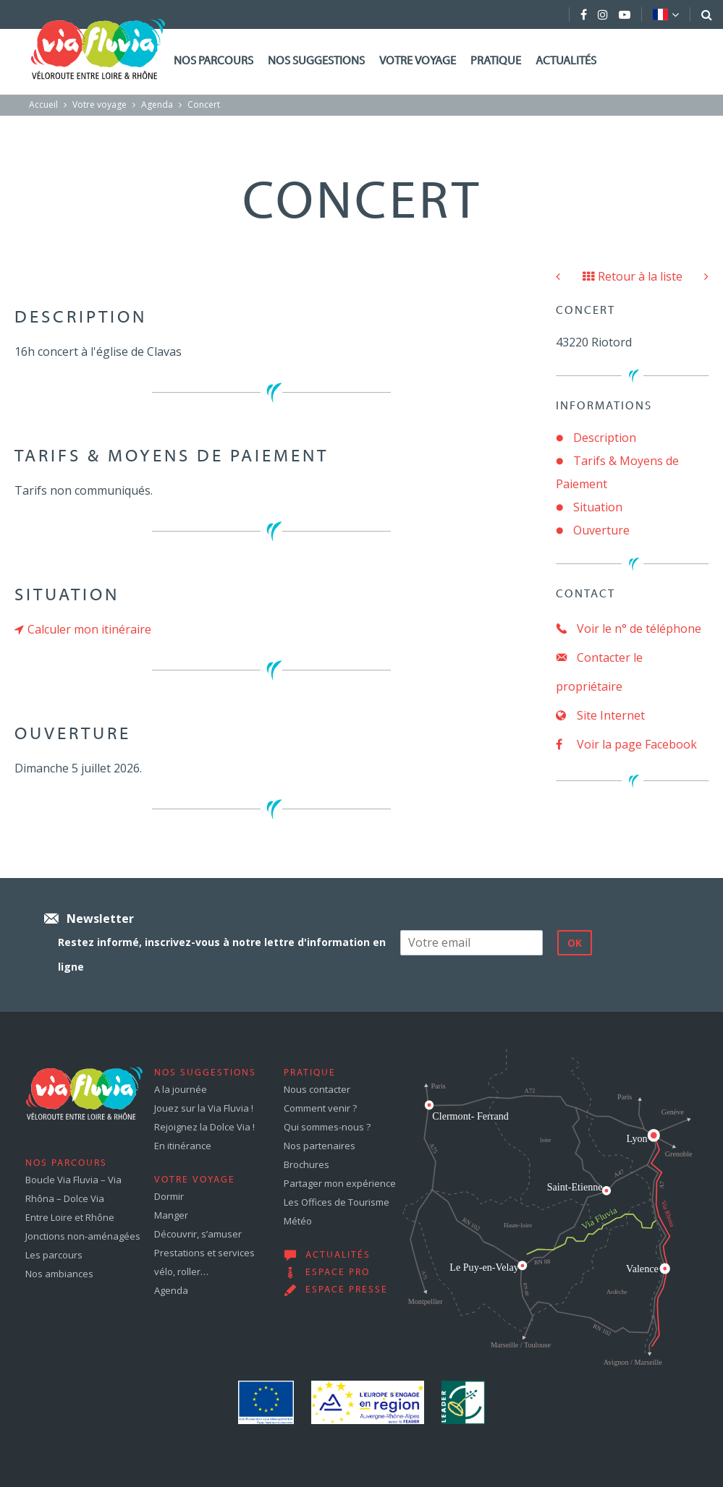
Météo (298, 1220)
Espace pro (337, 1273)
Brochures (306, 1164)
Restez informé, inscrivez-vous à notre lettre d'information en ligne (222, 954)
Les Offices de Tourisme (336, 1202)
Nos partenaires (319, 1145)
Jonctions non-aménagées (82, 1236)
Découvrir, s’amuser (198, 1233)
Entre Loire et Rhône (69, 1217)
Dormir (169, 1196)
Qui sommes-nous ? (327, 1126)
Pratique (495, 61)
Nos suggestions (316, 61)
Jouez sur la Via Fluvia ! (203, 1108)
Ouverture (601, 530)
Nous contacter (317, 1089)
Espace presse (346, 1290)
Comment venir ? (320, 1108)
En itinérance (182, 1145)
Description (604, 438)
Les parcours (54, 1254)
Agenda (157, 104)
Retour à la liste (632, 276)
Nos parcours (213, 61)
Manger (171, 1215)
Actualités (566, 61)
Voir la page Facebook (626, 744)
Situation (597, 507)
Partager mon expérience (340, 1183)
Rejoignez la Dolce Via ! (204, 1126)
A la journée (180, 1089)
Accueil (43, 104)
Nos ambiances (59, 1273)
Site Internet (600, 715)
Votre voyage (417, 61)
